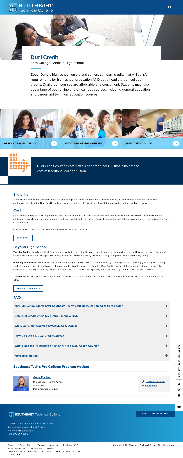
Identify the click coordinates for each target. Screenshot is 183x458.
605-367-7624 (37, 427)
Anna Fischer (42, 377)
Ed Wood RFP (14, 454)
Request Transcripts (28, 288)
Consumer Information (48, 445)
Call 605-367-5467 (155, 381)
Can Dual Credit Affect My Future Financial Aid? (46, 316)
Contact (11, 445)
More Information (26, 355)
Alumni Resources (16, 448)
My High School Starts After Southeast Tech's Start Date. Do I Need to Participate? (68, 306)
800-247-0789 (25, 430)
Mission (50, 448)
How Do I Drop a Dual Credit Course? (39, 336)
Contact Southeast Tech (155, 414)
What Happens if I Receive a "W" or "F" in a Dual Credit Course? (56, 346)
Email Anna (151, 385)
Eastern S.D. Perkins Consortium (23, 451)
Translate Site (36, 448)
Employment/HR (70, 445)
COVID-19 (46, 451)
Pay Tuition (23, 238)
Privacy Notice (26, 445)
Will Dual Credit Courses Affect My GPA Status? (45, 326)
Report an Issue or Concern (68, 451)
